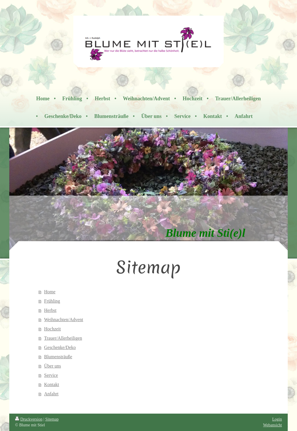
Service (51, 375)
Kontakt (51, 384)
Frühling (52, 301)
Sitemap (52, 419)
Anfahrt (51, 393)
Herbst (50, 310)
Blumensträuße (58, 356)
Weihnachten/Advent (63, 319)
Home (49, 291)
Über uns (52, 365)
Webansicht (272, 425)
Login (277, 419)
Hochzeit (52, 328)
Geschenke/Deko (60, 347)
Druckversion (28, 419)
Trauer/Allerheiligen (63, 338)
